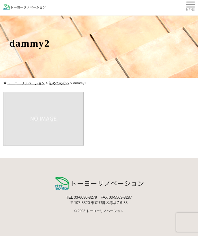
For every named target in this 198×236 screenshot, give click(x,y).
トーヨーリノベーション (105, 211)
